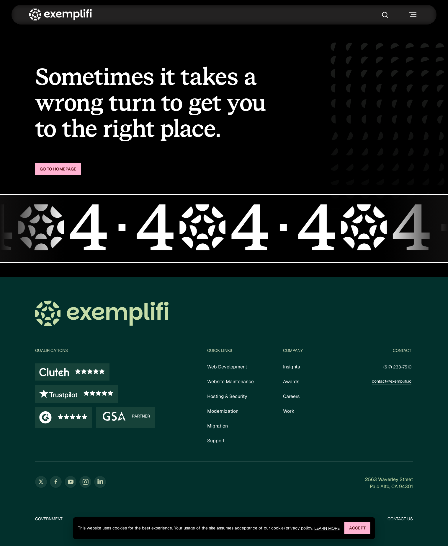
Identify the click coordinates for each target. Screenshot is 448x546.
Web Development (227, 367)
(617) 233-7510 (397, 367)
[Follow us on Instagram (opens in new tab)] (85, 482)
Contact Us (400, 518)
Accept (357, 528)
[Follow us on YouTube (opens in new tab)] (70, 482)
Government (49, 518)
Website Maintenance (230, 381)
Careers (291, 396)
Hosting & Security (227, 396)
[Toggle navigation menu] (412, 14)
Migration (217, 426)
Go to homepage (58, 169)
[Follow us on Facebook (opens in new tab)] (56, 482)
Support (216, 441)
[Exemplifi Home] (60, 14)
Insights (291, 367)
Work (288, 411)
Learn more (327, 528)
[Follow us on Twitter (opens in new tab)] (41, 482)
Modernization (222, 411)
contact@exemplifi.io (391, 381)
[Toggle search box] (386, 15)
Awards (291, 381)
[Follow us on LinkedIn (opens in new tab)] (100, 482)
